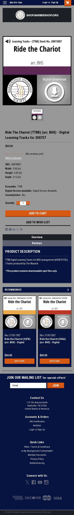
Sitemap (46, 512)
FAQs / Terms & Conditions (37, 447)
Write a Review (13, 158)
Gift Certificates (37, 421)
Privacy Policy (37, 459)
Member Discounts (37, 455)
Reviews (37, 243)
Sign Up (54, 2)
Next (68, 289)
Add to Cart (19, 361)
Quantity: (10, 203)
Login (44, 2)
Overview (37, 237)
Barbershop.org (37, 463)
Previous (63, 289)
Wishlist (37, 425)
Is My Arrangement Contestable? (37, 451)
